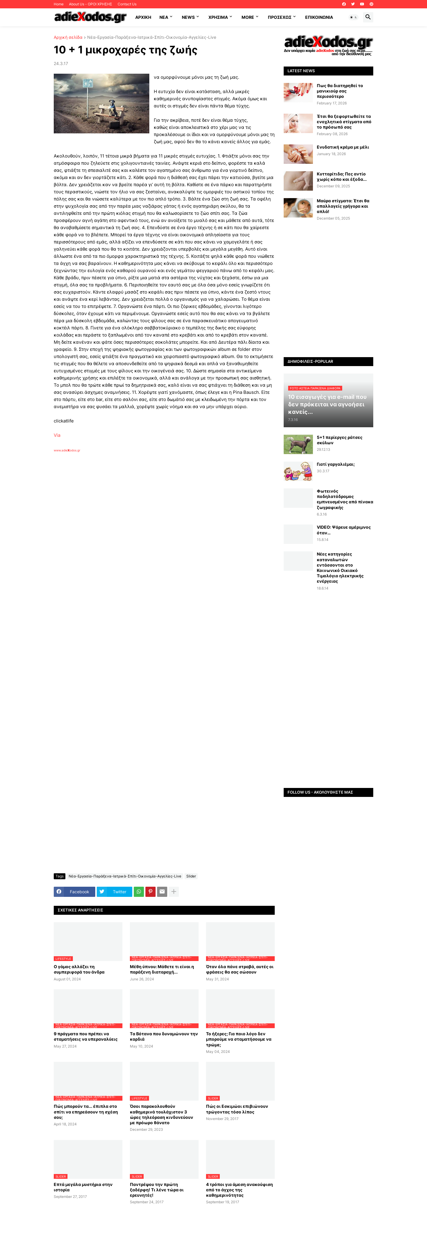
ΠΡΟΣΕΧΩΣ (279, 17)
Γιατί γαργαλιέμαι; (336, 464)
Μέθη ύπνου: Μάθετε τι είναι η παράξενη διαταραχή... (162, 969)
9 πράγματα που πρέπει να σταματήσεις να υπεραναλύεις (86, 1036)
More (248, 17)
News (188, 17)
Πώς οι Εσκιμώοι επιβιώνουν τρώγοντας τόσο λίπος (237, 1109)
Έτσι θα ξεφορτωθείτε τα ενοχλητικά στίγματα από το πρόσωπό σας (344, 121)
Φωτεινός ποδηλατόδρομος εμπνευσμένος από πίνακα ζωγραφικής (345, 499)
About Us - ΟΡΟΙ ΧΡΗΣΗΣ (90, 4)
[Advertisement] (149, 521)
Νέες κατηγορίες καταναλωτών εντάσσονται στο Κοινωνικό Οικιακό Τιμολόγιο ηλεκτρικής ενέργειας (340, 567)
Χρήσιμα (218, 17)
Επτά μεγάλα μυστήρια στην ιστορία (83, 1187)
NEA (163, 17)
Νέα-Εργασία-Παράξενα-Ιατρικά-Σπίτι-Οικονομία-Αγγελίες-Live (151, 37)
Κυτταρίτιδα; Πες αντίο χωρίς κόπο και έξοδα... (342, 176)
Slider (191, 876)
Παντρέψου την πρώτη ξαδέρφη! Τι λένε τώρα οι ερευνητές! (157, 1190)
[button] (353, 17)
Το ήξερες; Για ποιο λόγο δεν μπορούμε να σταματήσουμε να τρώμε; (238, 1039)
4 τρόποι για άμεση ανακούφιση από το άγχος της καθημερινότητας (239, 1190)
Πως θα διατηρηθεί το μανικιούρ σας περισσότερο (340, 91)
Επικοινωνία (319, 17)
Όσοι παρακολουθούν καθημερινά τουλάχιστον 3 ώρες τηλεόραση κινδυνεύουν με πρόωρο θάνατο (161, 1114)
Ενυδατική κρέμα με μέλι (343, 146)
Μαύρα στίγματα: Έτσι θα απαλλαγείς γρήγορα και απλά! (343, 206)
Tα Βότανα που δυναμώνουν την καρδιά (164, 1036)
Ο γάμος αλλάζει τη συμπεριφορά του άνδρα (79, 969)
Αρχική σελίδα (68, 37)
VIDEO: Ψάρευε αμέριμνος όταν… (344, 530)
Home (59, 4)
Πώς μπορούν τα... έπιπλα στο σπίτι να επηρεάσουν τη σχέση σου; (86, 1111)
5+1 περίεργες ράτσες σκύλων (340, 440)
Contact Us (127, 4)
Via (57, 435)
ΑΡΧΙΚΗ (143, 17)
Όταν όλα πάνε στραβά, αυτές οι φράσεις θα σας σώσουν (240, 969)
